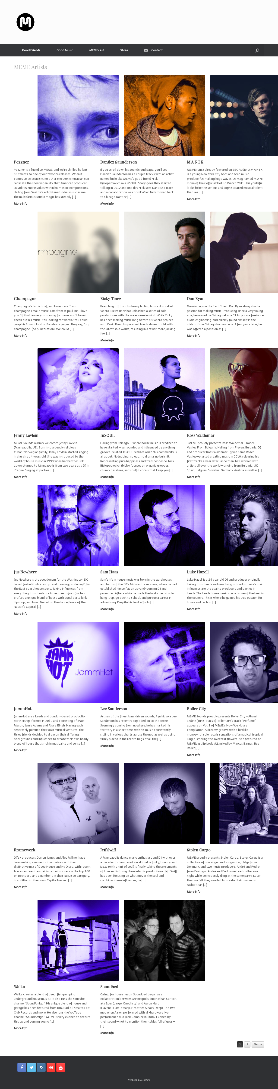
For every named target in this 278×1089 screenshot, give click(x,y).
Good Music (65, 50)
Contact (153, 50)
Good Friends (31, 50)
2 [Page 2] (247, 1044)
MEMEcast (96, 50)
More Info (22, 203)
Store (124, 50)
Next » (258, 1044)
